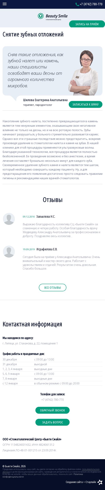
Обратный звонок (52, 410)
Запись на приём (87, 24)
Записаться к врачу (86, 104)
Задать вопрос (52, 422)
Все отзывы (52, 287)
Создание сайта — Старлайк (84, 481)
